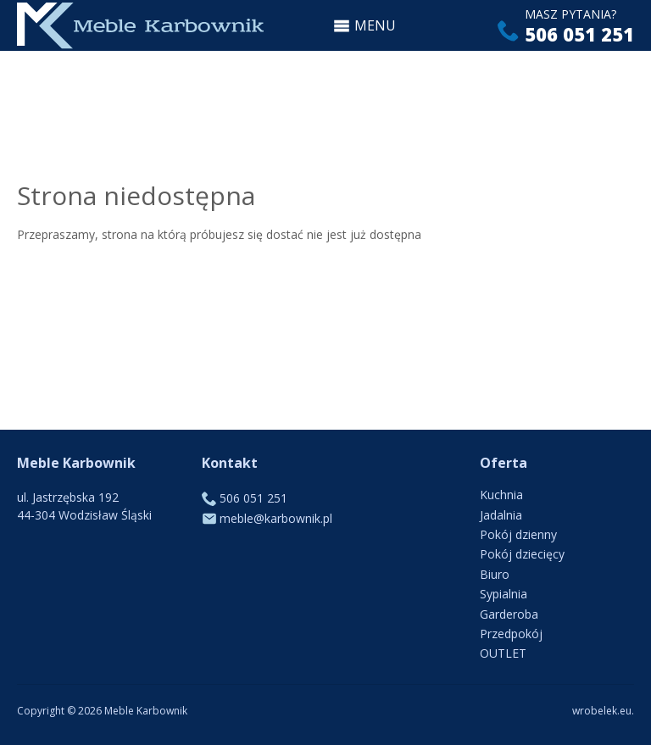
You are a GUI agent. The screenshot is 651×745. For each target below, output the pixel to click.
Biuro (494, 574)
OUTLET (503, 653)
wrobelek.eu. (603, 710)
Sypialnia (503, 593)
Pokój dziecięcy (522, 554)
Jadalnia (501, 515)
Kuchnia (501, 494)
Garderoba (509, 614)
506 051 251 (579, 34)
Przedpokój (511, 633)
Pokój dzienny (518, 534)
